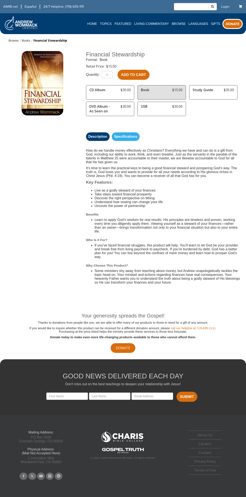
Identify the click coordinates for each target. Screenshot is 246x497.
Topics (106, 23)
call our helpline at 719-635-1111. (194, 328)
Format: (92, 60)
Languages (198, 23)
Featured (123, 23)
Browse (179, 23)
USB (144, 106)
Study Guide (203, 90)
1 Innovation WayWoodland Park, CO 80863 (41, 460)
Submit (187, 397)
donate (123, 348)
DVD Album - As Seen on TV (99, 111)
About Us (205, 435)
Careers (205, 444)
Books (26, 40)
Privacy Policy (205, 461)
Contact (205, 452)
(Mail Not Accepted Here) (41, 453)
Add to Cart (133, 75)
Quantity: (93, 74)
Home (92, 23)
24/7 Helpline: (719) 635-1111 (63, 7)
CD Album (97, 90)
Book (103, 60)
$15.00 (111, 66)
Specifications (125, 136)
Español (30, 7)
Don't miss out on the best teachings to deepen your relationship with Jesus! (123, 384)
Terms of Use (205, 470)
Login (225, 7)
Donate (232, 24)
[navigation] (42, 7)
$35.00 (229, 90)
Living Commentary (151, 23)
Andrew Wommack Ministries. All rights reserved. (127, 457)
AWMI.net (10, 7)
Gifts (215, 23)
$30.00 (126, 90)
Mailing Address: (40, 432)
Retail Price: (95, 66)
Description (97, 136)
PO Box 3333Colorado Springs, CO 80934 (41, 439)
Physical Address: (40, 449)
